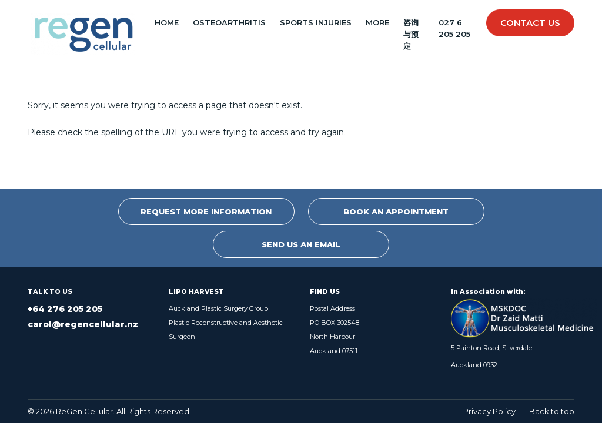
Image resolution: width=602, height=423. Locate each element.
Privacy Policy (489, 411)
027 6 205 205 (454, 28)
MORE (377, 22)
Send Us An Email (301, 244)
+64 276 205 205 (65, 309)
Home (167, 22)
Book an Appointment (396, 211)
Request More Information (206, 211)
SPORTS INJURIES (316, 22)
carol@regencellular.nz (83, 324)
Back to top (551, 411)
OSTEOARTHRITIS (229, 22)
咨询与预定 (411, 34)
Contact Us (530, 22)
